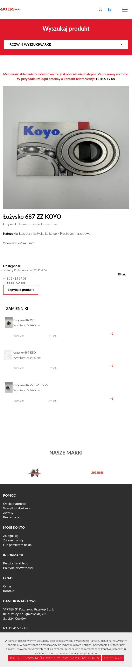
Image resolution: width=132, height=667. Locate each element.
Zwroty (8, 512)
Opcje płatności (14, 503)
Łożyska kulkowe (45, 233)
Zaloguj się (11, 536)
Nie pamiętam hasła (17, 545)
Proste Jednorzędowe (75, 233)
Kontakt (8, 591)
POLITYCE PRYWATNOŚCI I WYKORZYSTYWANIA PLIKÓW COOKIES (54, 658)
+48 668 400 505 (14, 282)
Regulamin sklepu (15, 563)
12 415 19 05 (105, 79)
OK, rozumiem (113, 658)
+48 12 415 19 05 (14, 278)
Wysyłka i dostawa (16, 508)
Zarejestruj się (13, 540)
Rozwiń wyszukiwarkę (66, 44)
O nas (7, 586)
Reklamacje (11, 517)
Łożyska (24, 233)
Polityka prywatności (18, 568)
